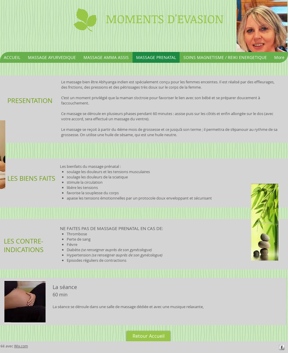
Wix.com (21, 346)
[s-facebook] (281, 347)
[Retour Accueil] (148, 336)
